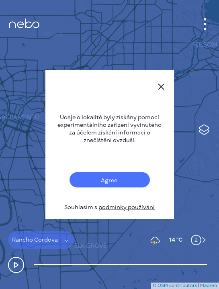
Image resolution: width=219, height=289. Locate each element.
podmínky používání (126, 207)
